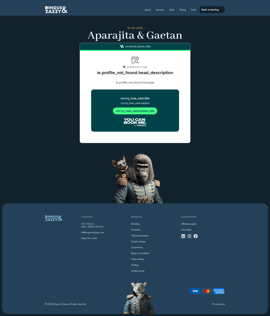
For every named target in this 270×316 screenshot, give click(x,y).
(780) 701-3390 (89, 238)
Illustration (136, 229)
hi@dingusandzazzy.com (92, 232)
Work (171, 9)
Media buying (137, 270)
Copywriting (137, 247)
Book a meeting (210, 9)
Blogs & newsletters (140, 253)
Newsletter (186, 229)
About (147, 9)
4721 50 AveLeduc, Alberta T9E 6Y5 (92, 225)
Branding (135, 223)
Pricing (183, 9)
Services (160, 9)
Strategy (135, 264)
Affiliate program (189, 223)
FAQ (193, 9)
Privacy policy (218, 304)
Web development (139, 235)
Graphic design (138, 241)
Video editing (137, 259)
